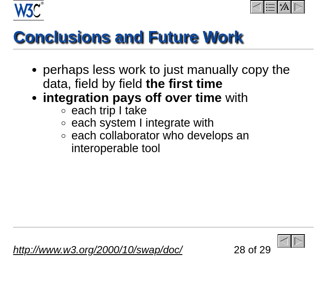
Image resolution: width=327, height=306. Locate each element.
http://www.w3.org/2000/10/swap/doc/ (98, 249)
